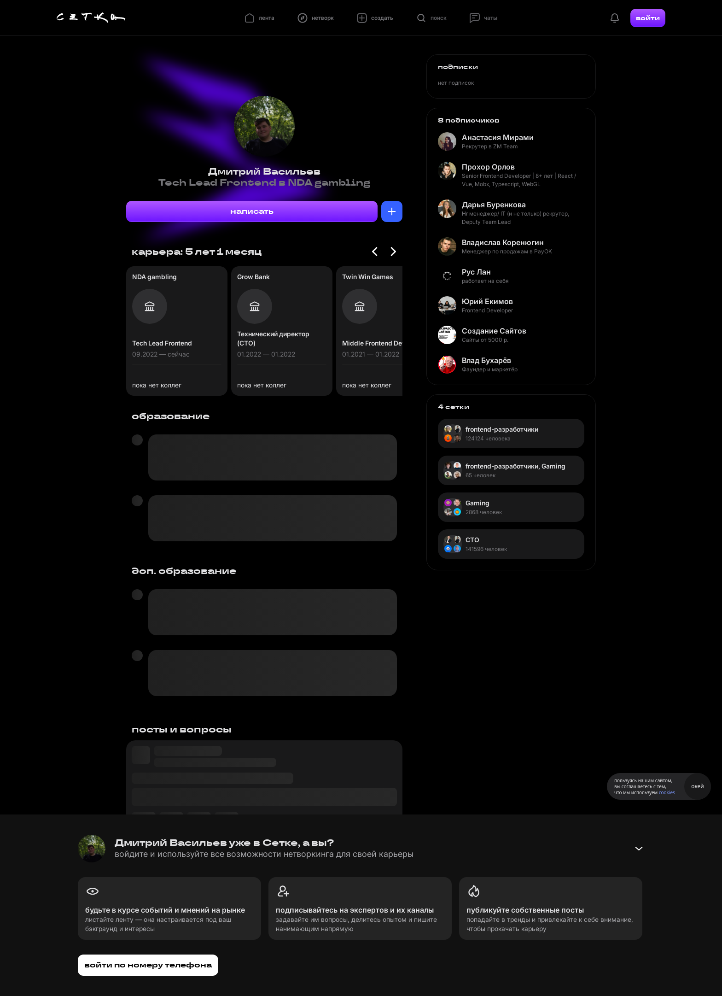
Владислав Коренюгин (503, 242)
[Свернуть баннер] (638, 848)
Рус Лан (476, 271)
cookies (667, 792)
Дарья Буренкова (494, 204)
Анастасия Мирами (498, 137)
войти (648, 18)
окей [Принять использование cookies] (697, 786)
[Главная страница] (91, 17)
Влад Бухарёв (486, 360)
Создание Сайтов (494, 330)
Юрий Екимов (487, 301)
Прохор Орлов (488, 166)
